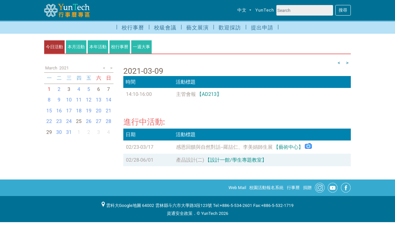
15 (49, 111)
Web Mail (237, 187)
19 (89, 111)
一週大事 (141, 46)
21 (108, 111)
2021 (64, 67)
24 (69, 121)
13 (99, 100)
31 (69, 132)
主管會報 (186, 94)
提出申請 (262, 27)
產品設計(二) (190, 160)
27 (99, 121)
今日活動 (54, 46)
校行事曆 (133, 27)
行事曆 (293, 187)
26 (89, 121)
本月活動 (76, 46)
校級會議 (165, 27)
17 (69, 111)
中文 (242, 10)
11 (79, 100)
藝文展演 (197, 27)
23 (59, 121)
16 (59, 111)
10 (69, 100)
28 (108, 121)
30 (59, 132)
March (51, 67)
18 (79, 111)
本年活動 (97, 46)
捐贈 (307, 187)
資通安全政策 (180, 213)
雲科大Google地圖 (121, 205)
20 (99, 111)
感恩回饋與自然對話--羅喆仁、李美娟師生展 (224, 147)
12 (89, 100)
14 (108, 100)
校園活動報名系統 (266, 187)
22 (49, 121)
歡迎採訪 (230, 27)
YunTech (265, 10)
